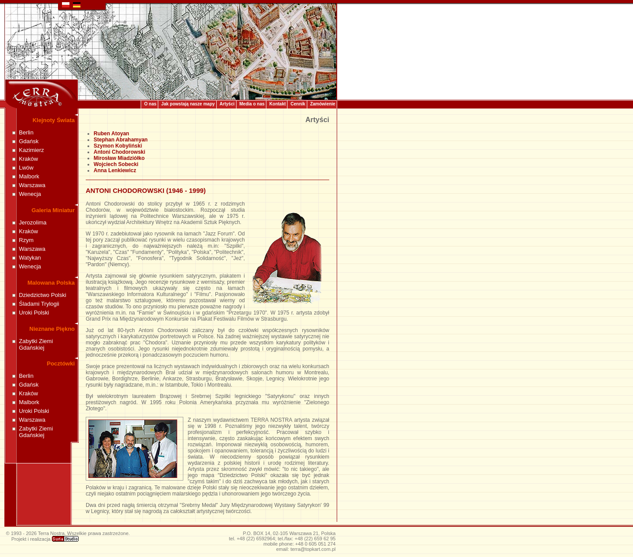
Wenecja (30, 194)
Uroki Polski (34, 312)
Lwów (26, 167)
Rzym (26, 240)
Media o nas (252, 103)
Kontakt (277, 103)
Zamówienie (322, 103)
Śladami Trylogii (39, 303)
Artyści (227, 103)
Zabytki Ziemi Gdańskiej (36, 344)
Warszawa (32, 185)
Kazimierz (31, 150)
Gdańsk (29, 141)
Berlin (26, 132)
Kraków (28, 159)
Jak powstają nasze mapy (188, 103)
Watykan (30, 257)
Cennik (298, 103)
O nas (150, 103)
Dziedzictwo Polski (42, 295)
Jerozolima (33, 222)
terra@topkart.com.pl (313, 549)
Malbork (29, 176)
